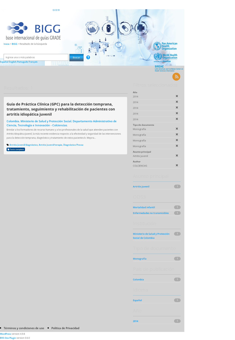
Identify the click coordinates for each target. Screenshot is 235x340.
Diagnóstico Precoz (73, 144)
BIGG (15, 43)
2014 (135, 321)
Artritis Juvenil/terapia (50, 144)
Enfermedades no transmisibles (151, 213)
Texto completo (16, 149)
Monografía (140, 258)
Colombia (138, 279)
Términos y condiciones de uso (24, 328)
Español (137, 300)
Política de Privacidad (65, 328)
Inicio (6, 43)
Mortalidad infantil (144, 207)
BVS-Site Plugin (8, 337)
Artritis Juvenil (141, 186)
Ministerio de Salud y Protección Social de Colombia (151, 235)
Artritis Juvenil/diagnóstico (24, 144)
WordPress (5, 333)
